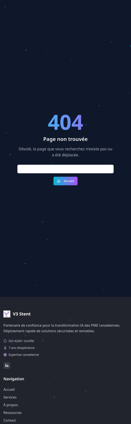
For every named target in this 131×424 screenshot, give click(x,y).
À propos (10, 405)
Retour (65, 169)
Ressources (12, 412)
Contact (9, 420)
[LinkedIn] (6, 365)
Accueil (65, 181)
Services (10, 397)
